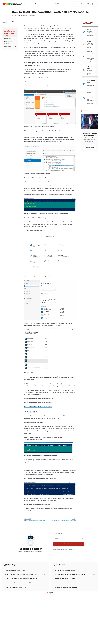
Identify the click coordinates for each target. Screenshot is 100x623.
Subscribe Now (68, 544)
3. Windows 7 (10, 46)
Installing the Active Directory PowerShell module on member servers (10, 32)
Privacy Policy (71, 549)
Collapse (13, 23)
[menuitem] (50, 593)
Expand (12, 21)
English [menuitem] (51, 593)
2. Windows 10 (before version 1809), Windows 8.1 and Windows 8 (10, 40)
